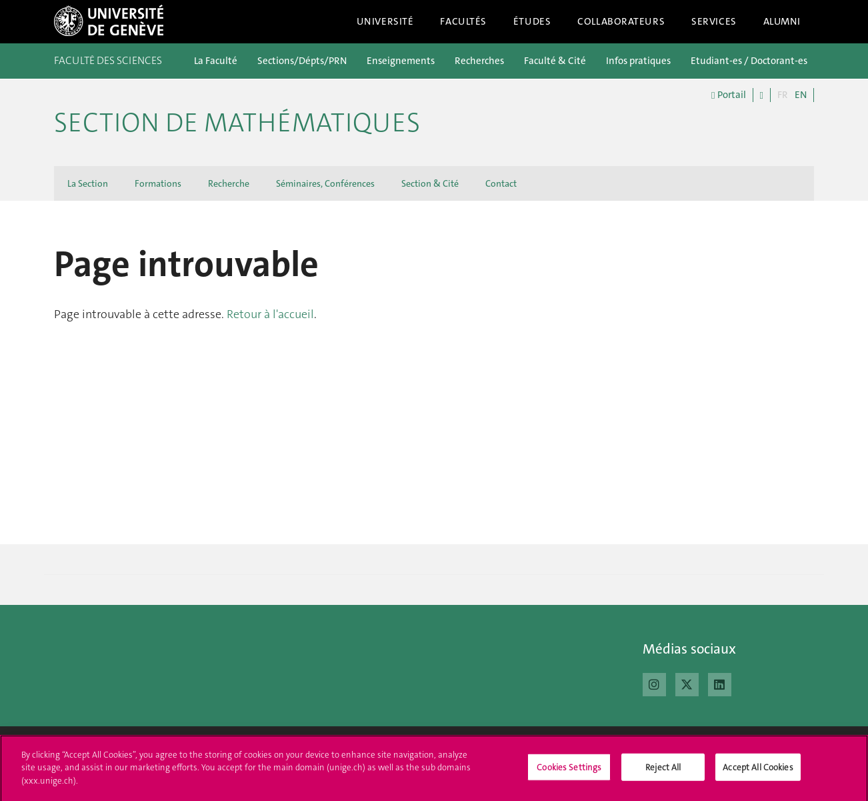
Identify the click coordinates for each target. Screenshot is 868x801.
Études (532, 21)
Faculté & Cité (555, 60)
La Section (87, 183)
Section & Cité (430, 183)
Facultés (463, 21)
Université (385, 21)
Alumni (782, 21)
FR (782, 94)
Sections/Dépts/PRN (302, 60)
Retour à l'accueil (270, 314)
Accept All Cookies (758, 772)
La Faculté (215, 60)
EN (801, 94)
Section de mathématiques (237, 122)
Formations (158, 183)
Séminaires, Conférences (325, 183)
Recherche (228, 183)
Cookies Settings (569, 772)
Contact (501, 183)
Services (714, 21)
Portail (728, 95)
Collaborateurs (621, 21)
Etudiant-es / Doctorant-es (749, 60)
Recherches (479, 60)
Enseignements (401, 60)
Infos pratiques (638, 60)
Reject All (663, 772)
